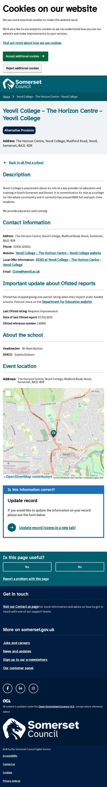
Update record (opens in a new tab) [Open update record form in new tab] (42, 527)
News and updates (17, 651)
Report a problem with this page (26, 579)
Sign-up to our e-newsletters (25, 660)
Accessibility (10, 756)
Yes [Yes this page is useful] (27, 567)
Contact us (9, 764)
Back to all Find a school (26, 162)
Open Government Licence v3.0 (56, 706)
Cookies (7, 772)
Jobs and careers (16, 643)
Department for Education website (67, 302)
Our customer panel (18, 668)
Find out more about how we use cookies (32, 43)
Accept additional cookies (22, 56)
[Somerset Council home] (22, 84)
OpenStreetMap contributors (29, 477)
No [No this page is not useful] (80, 567)
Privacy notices (11, 781)
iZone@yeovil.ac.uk (26, 271)
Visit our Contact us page (21, 606)
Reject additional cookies (22, 68)
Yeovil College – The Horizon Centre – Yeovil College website (58, 253)
